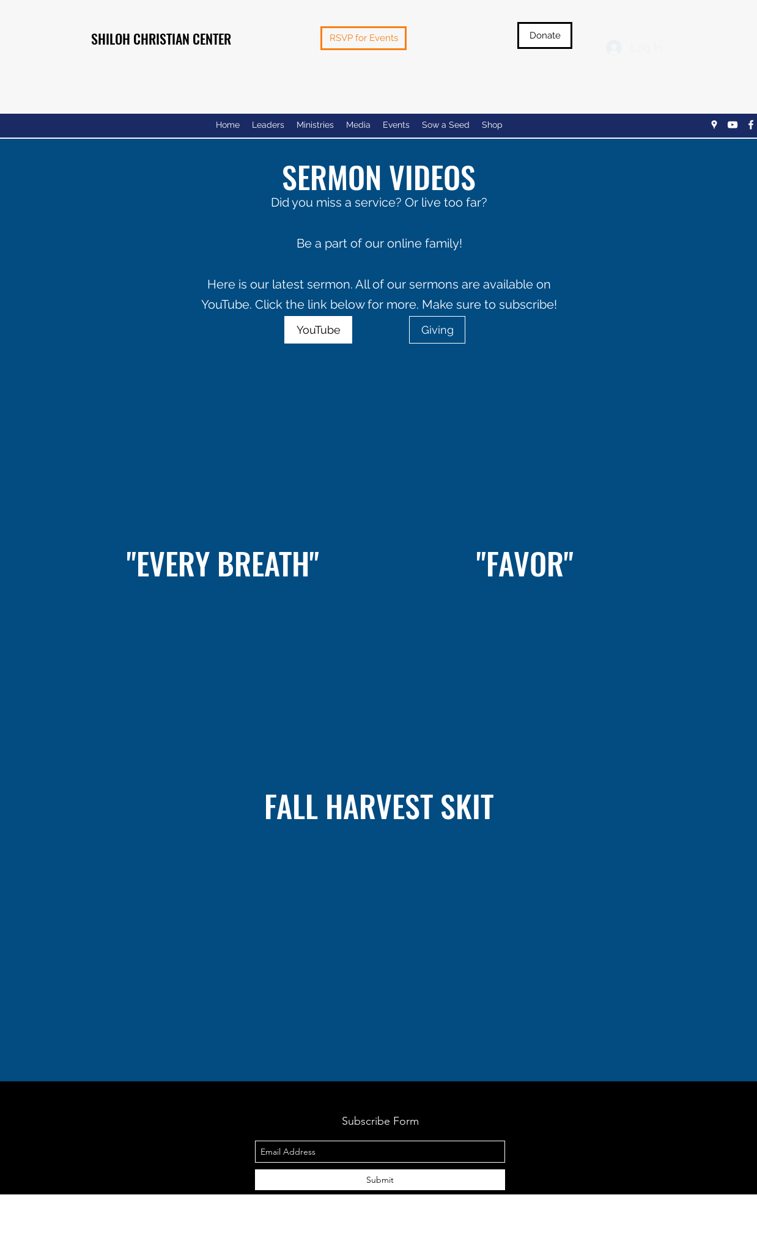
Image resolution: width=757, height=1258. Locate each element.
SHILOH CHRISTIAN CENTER (161, 38)
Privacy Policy (380, 1250)
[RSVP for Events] (363, 38)
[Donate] (544, 35)
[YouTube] (318, 330)
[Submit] (380, 1179)
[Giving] (437, 330)
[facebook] (751, 125)
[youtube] (732, 125)
